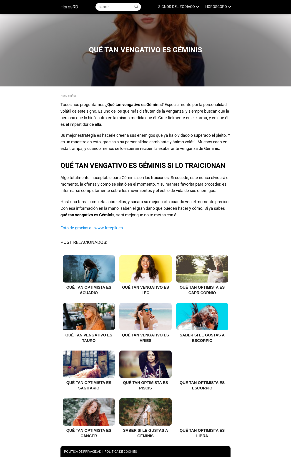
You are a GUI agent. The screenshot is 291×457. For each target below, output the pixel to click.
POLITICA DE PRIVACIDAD (82, 451)
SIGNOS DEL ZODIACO (176, 7)
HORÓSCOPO (216, 7)
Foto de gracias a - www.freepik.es (91, 227)
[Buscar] (136, 6)
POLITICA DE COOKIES (121, 451)
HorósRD (69, 7)
